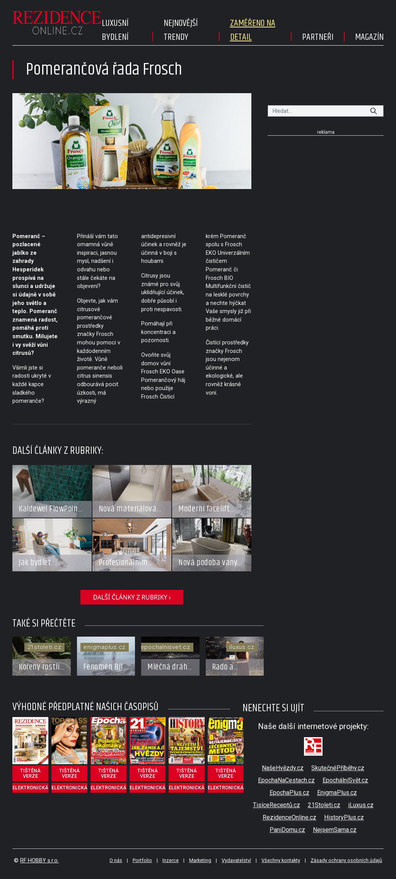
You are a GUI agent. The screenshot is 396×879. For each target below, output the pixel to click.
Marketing (200, 860)
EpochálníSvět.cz (345, 780)
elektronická (30, 787)
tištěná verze (30, 773)
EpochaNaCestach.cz (286, 780)
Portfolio (142, 860)
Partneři (317, 37)
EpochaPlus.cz (289, 792)
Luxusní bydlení (115, 30)
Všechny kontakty (280, 860)
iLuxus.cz (361, 805)
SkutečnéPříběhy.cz (337, 768)
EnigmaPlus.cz (337, 792)
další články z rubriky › (132, 597)
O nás (115, 860)
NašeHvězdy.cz (283, 768)
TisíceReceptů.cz (276, 805)
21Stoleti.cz (324, 805)
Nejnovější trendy (181, 30)
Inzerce (170, 860)
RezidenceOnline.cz (289, 817)
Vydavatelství (236, 860)
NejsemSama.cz (335, 829)
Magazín (369, 37)
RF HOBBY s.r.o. (39, 860)
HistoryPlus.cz (344, 817)
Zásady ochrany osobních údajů (346, 860)
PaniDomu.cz (287, 829)
